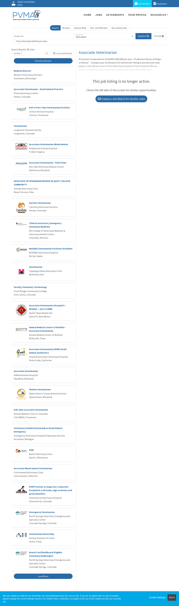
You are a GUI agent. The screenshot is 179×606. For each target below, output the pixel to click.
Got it (172, 597)
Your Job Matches (99, 27)
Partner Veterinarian (40, 202)
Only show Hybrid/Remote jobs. (32, 41)
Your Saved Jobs (119, 27)
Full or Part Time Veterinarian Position (49, 107)
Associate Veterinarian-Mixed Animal (48, 144)
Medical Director (22, 70)
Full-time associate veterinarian (31, 409)
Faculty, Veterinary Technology (30, 287)
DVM (31, 449)
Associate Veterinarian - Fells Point (47, 162)
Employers (160, 3)
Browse (66, 27)
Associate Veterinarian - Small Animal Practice (38, 89)
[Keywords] (43, 36)
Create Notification (62, 53)
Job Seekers (142, 3)
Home (87, 14)
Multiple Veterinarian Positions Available (50, 248)
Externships (115, 14)
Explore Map (80, 27)
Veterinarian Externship (41, 533)
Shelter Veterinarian (40, 389)
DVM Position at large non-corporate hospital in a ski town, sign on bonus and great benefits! (50, 490)
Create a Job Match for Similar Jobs (121, 99)
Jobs (98, 14)
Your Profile (137, 14)
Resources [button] (158, 14)
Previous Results (43, 60)
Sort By (17, 53)
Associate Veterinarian (26, 371)
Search (55, 27)
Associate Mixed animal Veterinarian (33, 468)
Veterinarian (20, 125)
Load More (43, 576)
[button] (159, 36)
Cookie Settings (157, 597)
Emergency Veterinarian (42, 512)
